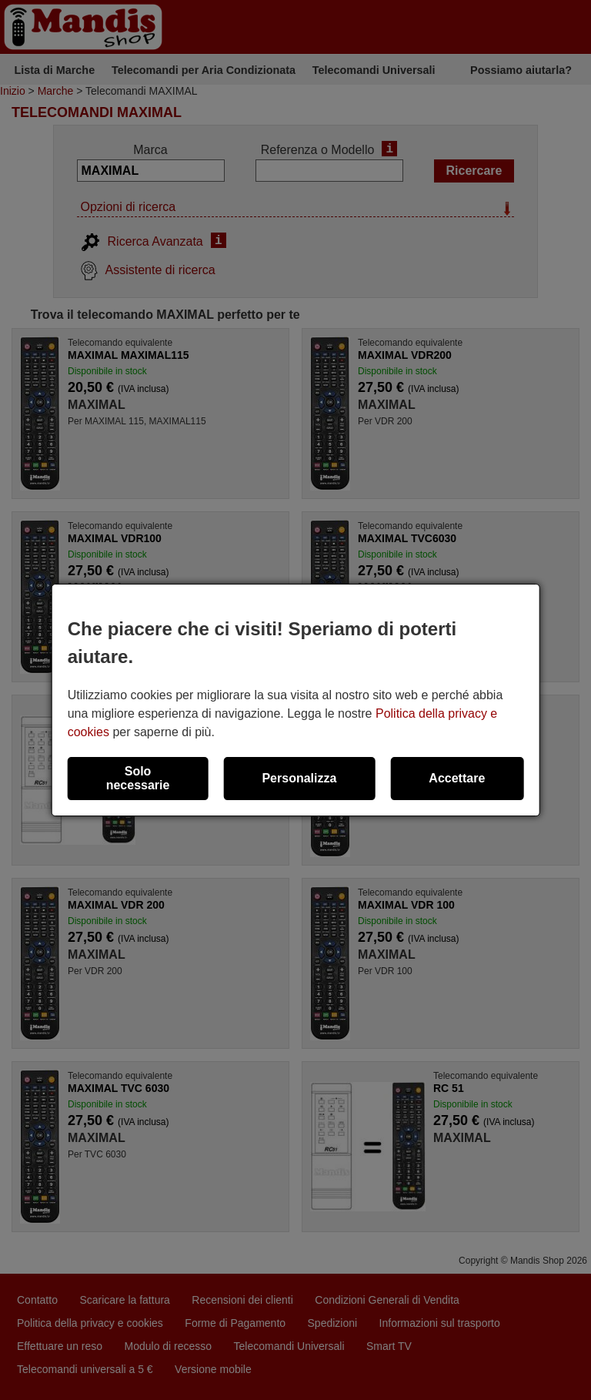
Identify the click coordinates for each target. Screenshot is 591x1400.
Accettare (457, 778)
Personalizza (299, 778)
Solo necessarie (138, 778)
